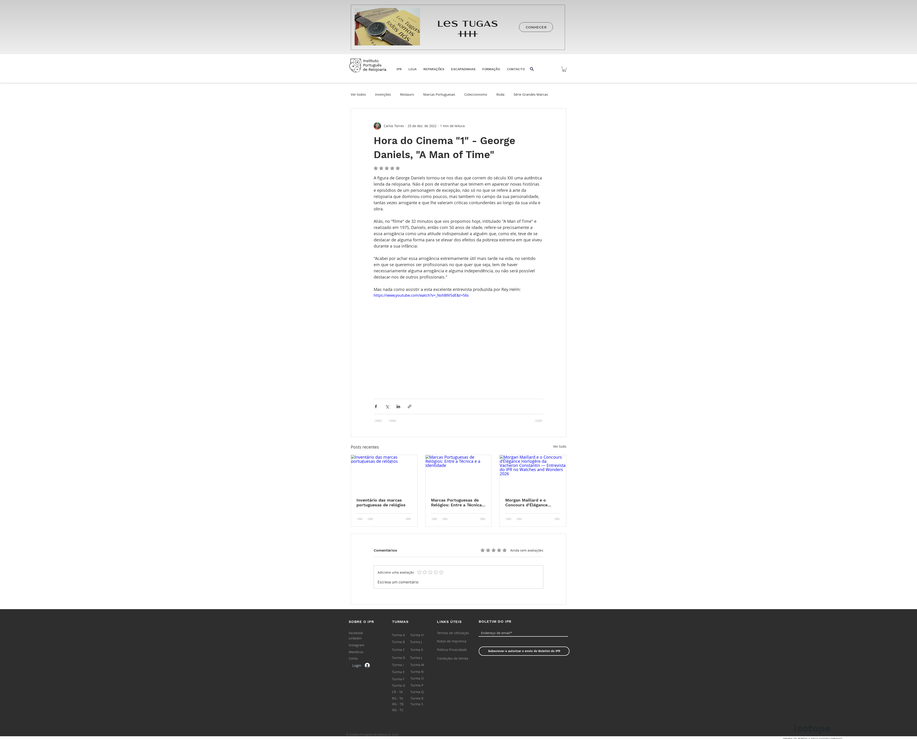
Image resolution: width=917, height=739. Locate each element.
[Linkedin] (359, 638)
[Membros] (359, 652)
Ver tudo (559, 446)
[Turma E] (403, 672)
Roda (500, 94)
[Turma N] (421, 671)
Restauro (407, 94)
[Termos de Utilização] (453, 633)
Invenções (383, 94)
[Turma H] (421, 635)
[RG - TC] (403, 710)
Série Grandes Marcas (531, 94)
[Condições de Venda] (452, 658)
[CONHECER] (536, 27)
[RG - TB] (403, 704)
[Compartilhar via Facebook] (376, 406)
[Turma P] (421, 685)
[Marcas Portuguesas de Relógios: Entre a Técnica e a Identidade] (458, 473)
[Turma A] (403, 635)
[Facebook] (359, 633)
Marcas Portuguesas (439, 94)
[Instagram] (359, 645)
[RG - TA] (403, 698)
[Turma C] (403, 649)
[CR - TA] (403, 692)
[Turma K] (421, 649)
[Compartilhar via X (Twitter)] (387, 406)
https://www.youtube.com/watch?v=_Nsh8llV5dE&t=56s (421, 295)
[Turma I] (403, 665)
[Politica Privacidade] (452, 649)
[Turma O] (421, 678)
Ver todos (358, 94)
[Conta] (359, 658)
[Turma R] (421, 698)
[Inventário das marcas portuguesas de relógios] (384, 473)
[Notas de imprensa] (452, 641)
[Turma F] (403, 679)
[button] (412, 69)
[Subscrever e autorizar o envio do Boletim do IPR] (524, 651)
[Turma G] (403, 685)
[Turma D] (403, 657)
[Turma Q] (421, 692)
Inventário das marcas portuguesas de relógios (381, 502)
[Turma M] (421, 665)
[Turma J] (421, 642)
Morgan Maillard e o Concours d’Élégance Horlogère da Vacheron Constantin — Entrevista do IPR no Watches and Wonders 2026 (530, 502)
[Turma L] (421, 657)
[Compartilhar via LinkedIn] (398, 406)
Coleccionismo (475, 94)
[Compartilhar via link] (409, 406)
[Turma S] (421, 704)
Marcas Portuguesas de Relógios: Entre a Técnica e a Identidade (458, 502)
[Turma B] (403, 642)
